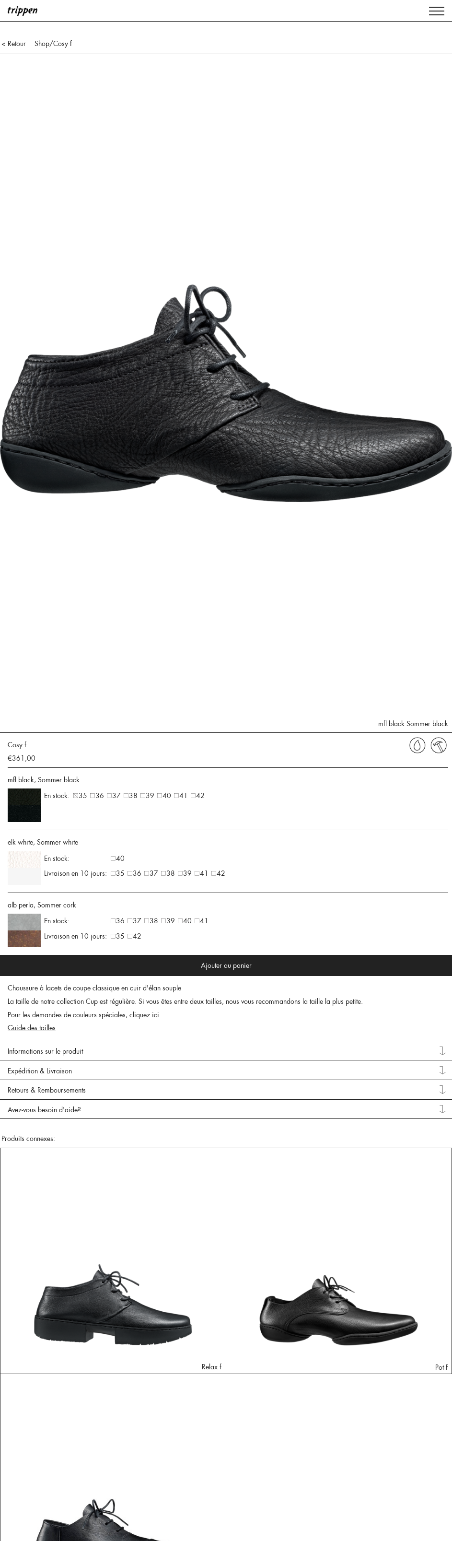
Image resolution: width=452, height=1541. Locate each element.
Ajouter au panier (226, 965)
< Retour (13, 43)
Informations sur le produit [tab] (45, 1051)
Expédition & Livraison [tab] (40, 1071)
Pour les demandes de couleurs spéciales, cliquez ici (83, 1015)
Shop (42, 43)
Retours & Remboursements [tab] (47, 1090)
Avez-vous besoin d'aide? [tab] (44, 1110)
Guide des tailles (32, 1027)
